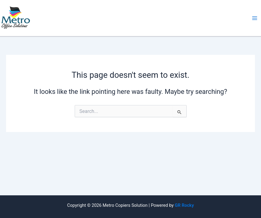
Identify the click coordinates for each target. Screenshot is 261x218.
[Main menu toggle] (254, 18)
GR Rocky (184, 205)
